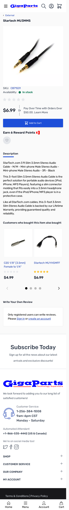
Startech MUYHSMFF (47, 263)
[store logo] (25, 6)
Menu (25, 505)
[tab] (10, 155)
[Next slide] (59, 288)
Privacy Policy (39, 496)
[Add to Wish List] (7, 140)
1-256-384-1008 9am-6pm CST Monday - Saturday (30, 415)
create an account (39, 318)
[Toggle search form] (44, 6)
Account (44, 505)
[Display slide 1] (26, 288)
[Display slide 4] (40, 288)
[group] (14, 99)
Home (8, 505)
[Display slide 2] (31, 288)
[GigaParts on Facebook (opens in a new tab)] (11, 447)
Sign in (21, 318)
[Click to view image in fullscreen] (33, 56)
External (8, 15)
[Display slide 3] (35, 288)
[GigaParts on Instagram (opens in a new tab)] (16, 447)
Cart (61, 505)
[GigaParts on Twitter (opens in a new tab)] (5, 447)
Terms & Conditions (17, 496)
